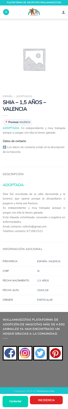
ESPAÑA (8, 96)
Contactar (15, 401)
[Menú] (6, 12)
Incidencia (46, 400)
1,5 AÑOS (43, 280)
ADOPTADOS (24, 96)
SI (38, 271)
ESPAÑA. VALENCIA (49, 261)
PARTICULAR (45, 300)
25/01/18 (42, 290)
